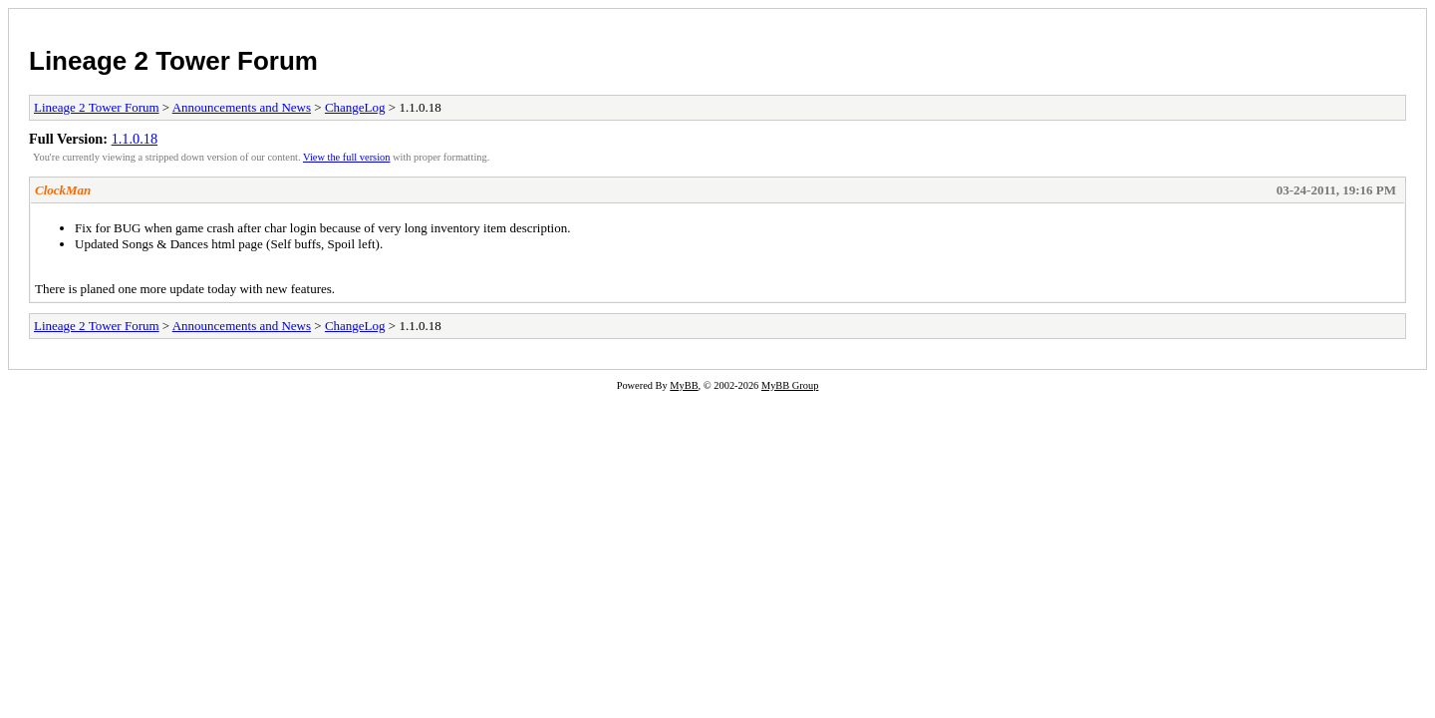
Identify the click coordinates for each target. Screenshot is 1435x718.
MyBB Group (789, 385)
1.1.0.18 (134, 139)
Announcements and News (241, 107)
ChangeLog (355, 107)
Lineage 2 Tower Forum (173, 61)
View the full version (346, 157)
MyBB (684, 385)
